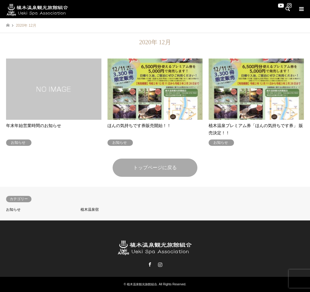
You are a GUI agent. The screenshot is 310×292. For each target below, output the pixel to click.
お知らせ (13, 209)
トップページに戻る (155, 167)
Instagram (160, 264)
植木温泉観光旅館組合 (142, 284)
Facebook (150, 264)
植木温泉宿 (90, 209)
